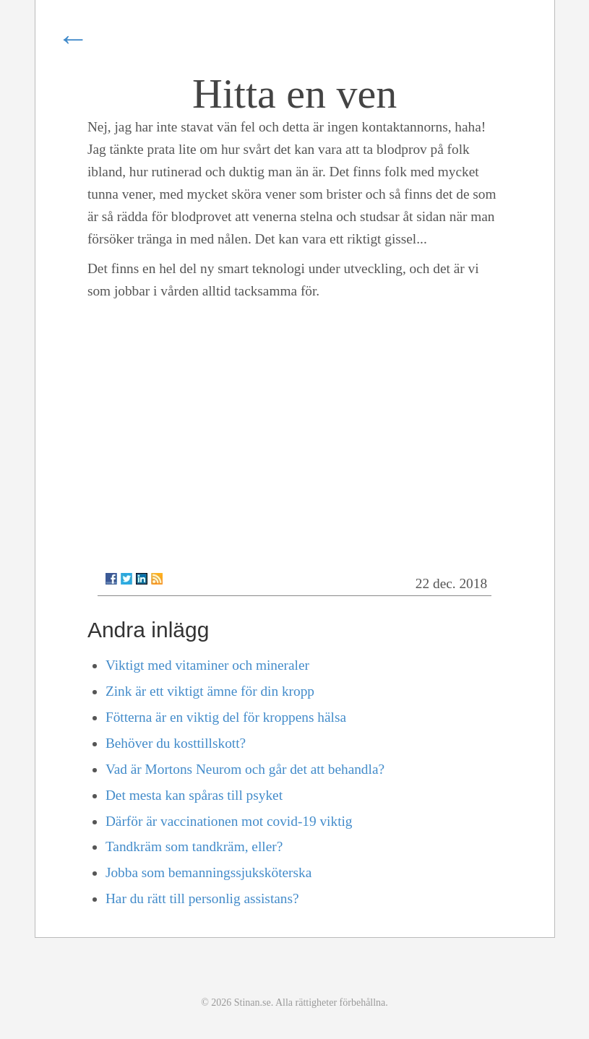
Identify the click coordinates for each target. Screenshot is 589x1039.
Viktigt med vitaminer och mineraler (207, 665)
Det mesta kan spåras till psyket (194, 795)
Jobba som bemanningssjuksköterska (208, 872)
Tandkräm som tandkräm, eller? (194, 846)
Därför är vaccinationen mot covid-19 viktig (229, 821)
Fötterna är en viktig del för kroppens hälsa (226, 717)
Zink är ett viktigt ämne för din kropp (210, 691)
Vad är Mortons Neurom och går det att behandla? (245, 769)
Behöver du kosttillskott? (176, 743)
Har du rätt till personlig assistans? (202, 898)
